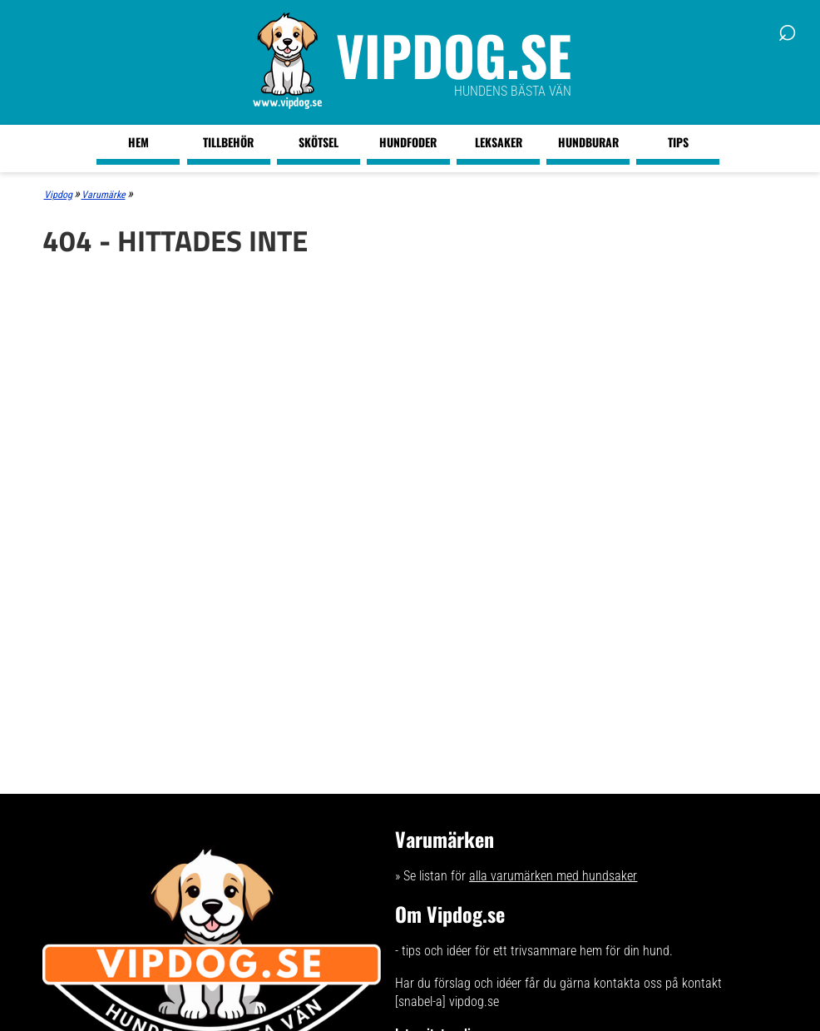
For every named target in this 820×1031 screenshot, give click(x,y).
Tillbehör (228, 142)
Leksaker (498, 142)
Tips (678, 142)
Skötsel (318, 142)
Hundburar (588, 142)
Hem (138, 142)
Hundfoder (408, 142)
